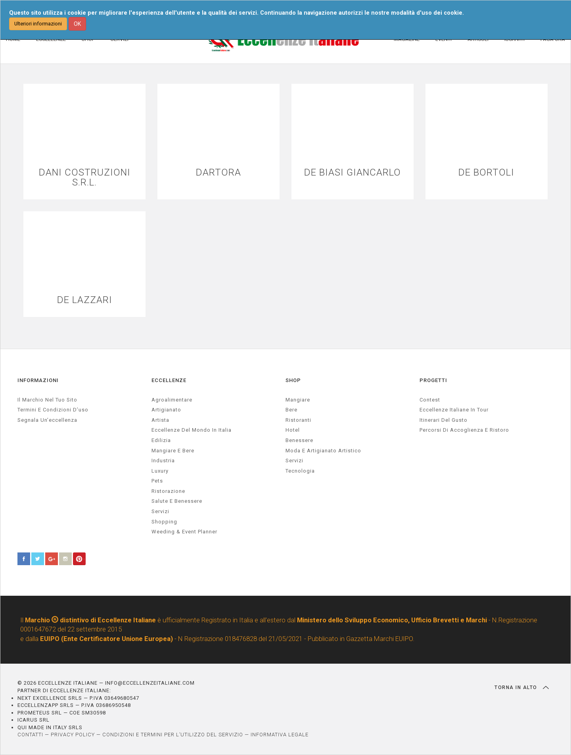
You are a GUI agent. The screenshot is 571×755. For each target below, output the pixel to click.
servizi (160, 511)
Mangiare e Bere (172, 451)
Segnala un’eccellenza (47, 420)
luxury (160, 471)
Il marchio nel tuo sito (47, 400)
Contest (430, 400)
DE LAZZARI (84, 300)
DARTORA (218, 173)
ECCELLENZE (168, 380)
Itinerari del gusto (444, 420)
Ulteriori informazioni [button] (38, 24)
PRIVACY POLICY (73, 735)
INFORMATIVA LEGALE (279, 735)
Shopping (164, 522)
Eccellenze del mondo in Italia (191, 430)
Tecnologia (300, 471)
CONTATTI (30, 735)
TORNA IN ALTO (521, 687)
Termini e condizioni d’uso (52, 410)
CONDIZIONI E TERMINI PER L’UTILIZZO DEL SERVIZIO (172, 735)
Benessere (299, 440)
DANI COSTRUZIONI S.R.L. (84, 177)
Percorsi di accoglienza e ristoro (464, 430)
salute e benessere (176, 501)
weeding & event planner (184, 532)
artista (160, 420)
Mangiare (298, 400)
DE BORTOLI (486, 173)
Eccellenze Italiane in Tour (454, 410)
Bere (291, 410)
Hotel (293, 430)
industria (163, 460)
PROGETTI (433, 380)
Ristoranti (298, 420)
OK (77, 24)
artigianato (166, 410)
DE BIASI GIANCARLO (352, 173)
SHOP (293, 380)
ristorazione (168, 491)
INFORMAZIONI (38, 380)
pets (157, 481)
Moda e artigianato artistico (323, 451)
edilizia (161, 440)
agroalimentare (171, 400)
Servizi (294, 460)
